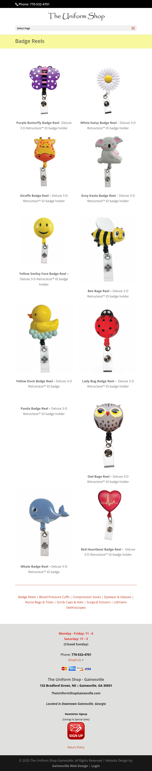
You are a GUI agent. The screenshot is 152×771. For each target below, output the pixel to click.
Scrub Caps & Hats (70, 602)
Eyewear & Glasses (117, 597)
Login (95, 766)
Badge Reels (27, 597)
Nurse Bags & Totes (39, 602)
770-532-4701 (40, 4)
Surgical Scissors (98, 602)
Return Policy (76, 747)
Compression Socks (87, 597)
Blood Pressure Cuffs (54, 597)
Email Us (74, 660)
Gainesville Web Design (70, 766)
